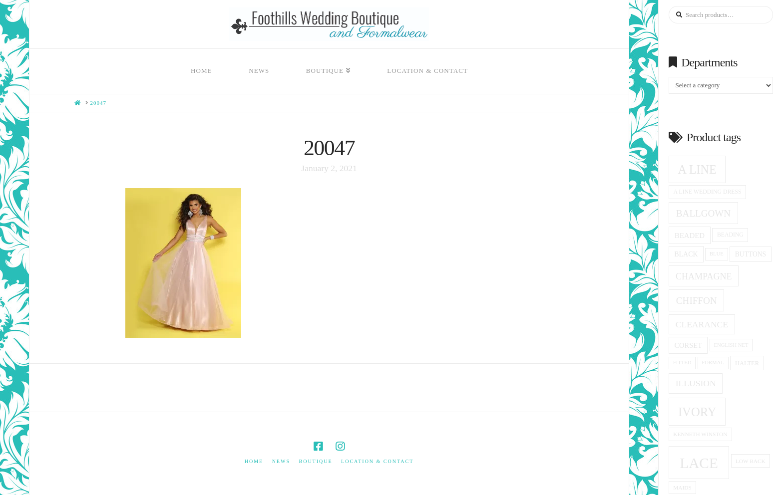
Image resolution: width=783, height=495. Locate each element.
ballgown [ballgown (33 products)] (703, 213)
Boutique (315, 461)
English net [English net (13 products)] (731, 345)
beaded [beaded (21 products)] (690, 236)
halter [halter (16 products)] (747, 363)
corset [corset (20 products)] (688, 345)
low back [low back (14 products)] (751, 461)
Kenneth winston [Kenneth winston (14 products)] (700, 434)
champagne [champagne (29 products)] (704, 276)
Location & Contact (377, 461)
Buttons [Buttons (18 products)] (750, 254)
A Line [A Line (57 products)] (697, 169)
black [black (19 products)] (686, 254)
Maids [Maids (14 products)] (682, 488)
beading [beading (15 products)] (730, 235)
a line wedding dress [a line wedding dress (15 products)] (708, 192)
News (281, 461)
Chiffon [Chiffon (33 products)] (696, 300)
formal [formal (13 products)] (713, 362)
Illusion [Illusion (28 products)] (696, 383)
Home (254, 461)
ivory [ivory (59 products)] (697, 412)
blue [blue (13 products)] (717, 253)
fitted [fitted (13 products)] (682, 362)
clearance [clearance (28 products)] (702, 324)
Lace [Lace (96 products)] (699, 463)
